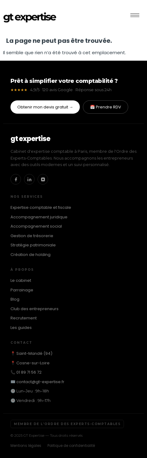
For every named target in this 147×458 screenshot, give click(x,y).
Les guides (21, 327)
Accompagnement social (36, 226)
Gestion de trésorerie (31, 236)
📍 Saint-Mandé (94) (31, 353)
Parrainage (21, 290)
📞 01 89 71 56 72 (26, 372)
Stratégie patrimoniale (33, 245)
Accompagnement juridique (38, 217)
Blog (14, 299)
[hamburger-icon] (135, 15)
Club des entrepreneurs (34, 309)
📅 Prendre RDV (105, 107)
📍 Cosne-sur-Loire (30, 363)
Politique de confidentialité (71, 445)
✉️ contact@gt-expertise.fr (37, 382)
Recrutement (23, 318)
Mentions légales (25, 445)
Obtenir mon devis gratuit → (45, 107)
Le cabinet (20, 280)
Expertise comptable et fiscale (40, 207)
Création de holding (30, 254)
